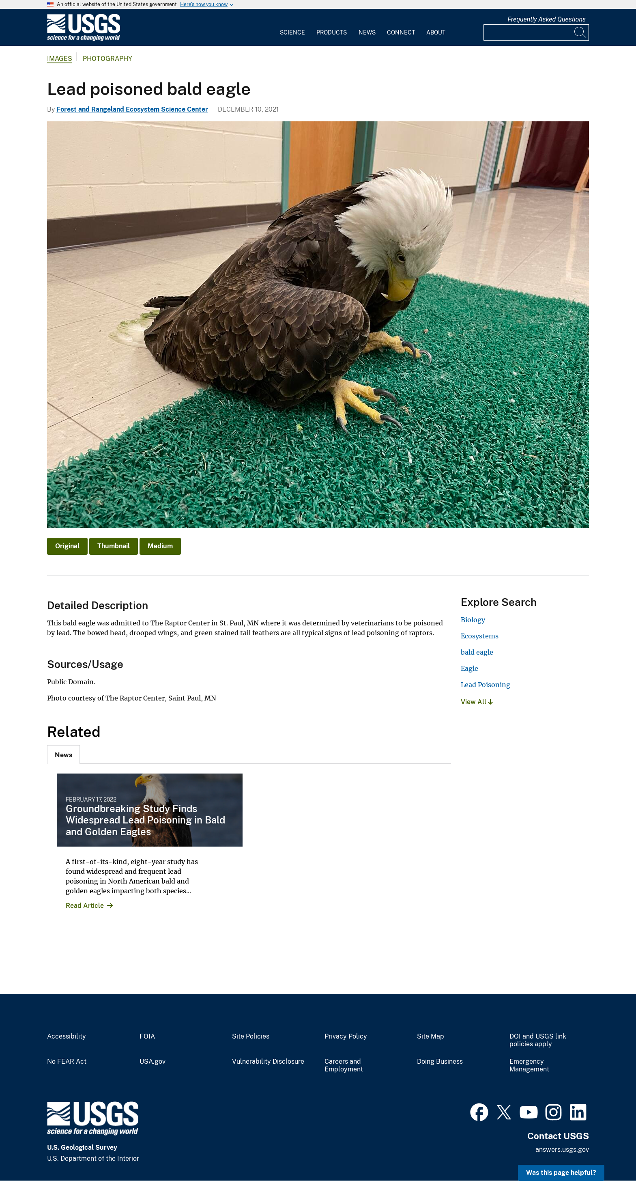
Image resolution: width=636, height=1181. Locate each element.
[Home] (83, 39)
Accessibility (66, 1036)
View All (477, 702)
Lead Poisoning (485, 685)
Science (292, 32)
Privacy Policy (345, 1036)
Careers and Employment (343, 1065)
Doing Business (440, 1061)
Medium (160, 546)
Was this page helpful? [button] (561, 1173)
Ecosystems (479, 636)
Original (67, 546)
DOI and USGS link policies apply (537, 1040)
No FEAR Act (66, 1061)
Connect (401, 32)
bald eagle (477, 652)
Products (331, 32)
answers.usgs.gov (562, 1149)
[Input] (536, 32)
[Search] (581, 32)
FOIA (147, 1036)
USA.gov (152, 1061)
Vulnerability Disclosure (268, 1061)
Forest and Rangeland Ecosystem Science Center (132, 109)
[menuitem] (292, 27)
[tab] (63, 754)
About (435, 32)
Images (59, 58)
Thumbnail (113, 546)
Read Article (85, 905)
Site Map (430, 1036)
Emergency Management (529, 1065)
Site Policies (250, 1036)
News (367, 32)
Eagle (469, 668)
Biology (473, 620)
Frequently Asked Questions (546, 19)
